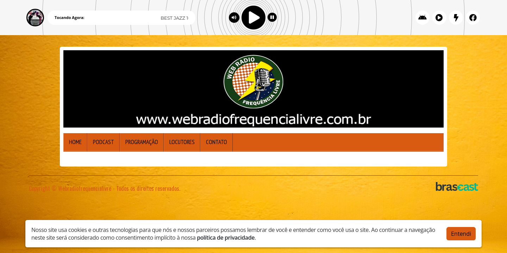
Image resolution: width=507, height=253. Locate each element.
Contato (216, 142)
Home (75, 142)
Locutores (182, 142)
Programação (141, 142)
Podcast (103, 142)
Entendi (461, 234)
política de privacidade (226, 237)
